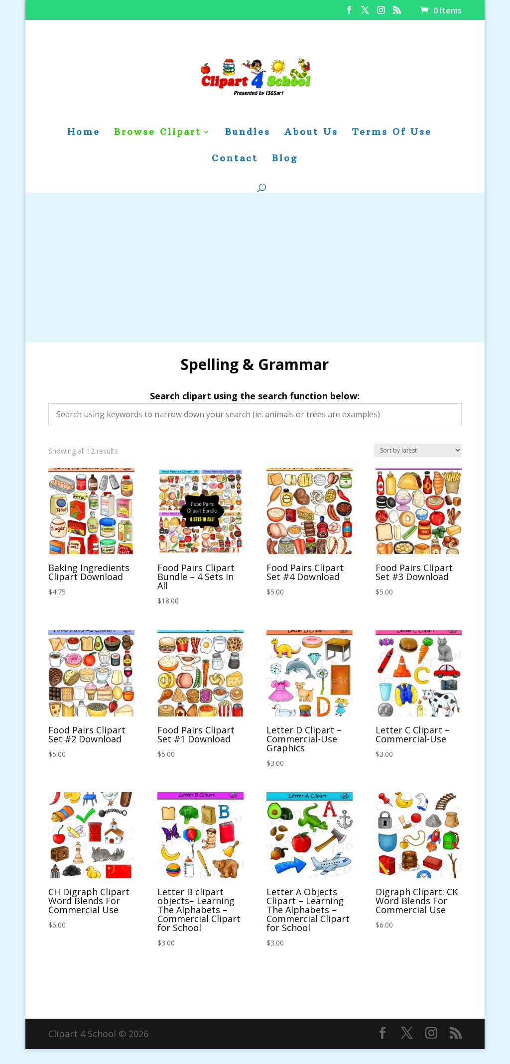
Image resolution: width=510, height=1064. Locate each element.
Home (83, 132)
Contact (235, 159)
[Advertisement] (255, 267)
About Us (311, 132)
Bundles (247, 132)
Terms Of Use (392, 132)
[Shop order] (418, 450)
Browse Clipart (157, 132)
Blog (285, 159)
